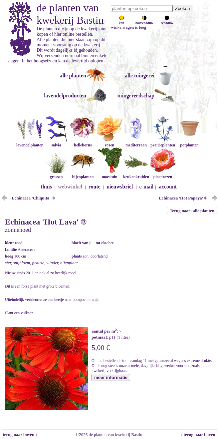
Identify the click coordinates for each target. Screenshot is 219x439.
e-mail (146, 186)
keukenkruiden (136, 174)
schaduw (167, 21)
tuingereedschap (135, 95)
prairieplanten (163, 142)
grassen (56, 174)
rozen (109, 142)
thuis (46, 186)
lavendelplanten (29, 142)
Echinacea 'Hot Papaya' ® (183, 197)
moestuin (109, 174)
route (95, 186)
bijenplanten (83, 174)
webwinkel (70, 186)
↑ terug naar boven (198, 434)
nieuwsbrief (120, 186)
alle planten (73, 75)
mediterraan (136, 142)
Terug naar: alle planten (192, 210)
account (168, 186)
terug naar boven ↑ (20, 434)
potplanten (189, 142)
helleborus (83, 142)
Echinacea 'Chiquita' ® (33, 197)
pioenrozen (163, 174)
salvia (56, 142)
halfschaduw (144, 21)
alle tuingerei (139, 75)
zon (121, 21)
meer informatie (110, 377)
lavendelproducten (65, 95)
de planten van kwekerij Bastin (70, 14)
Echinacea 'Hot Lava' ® (46, 221)
